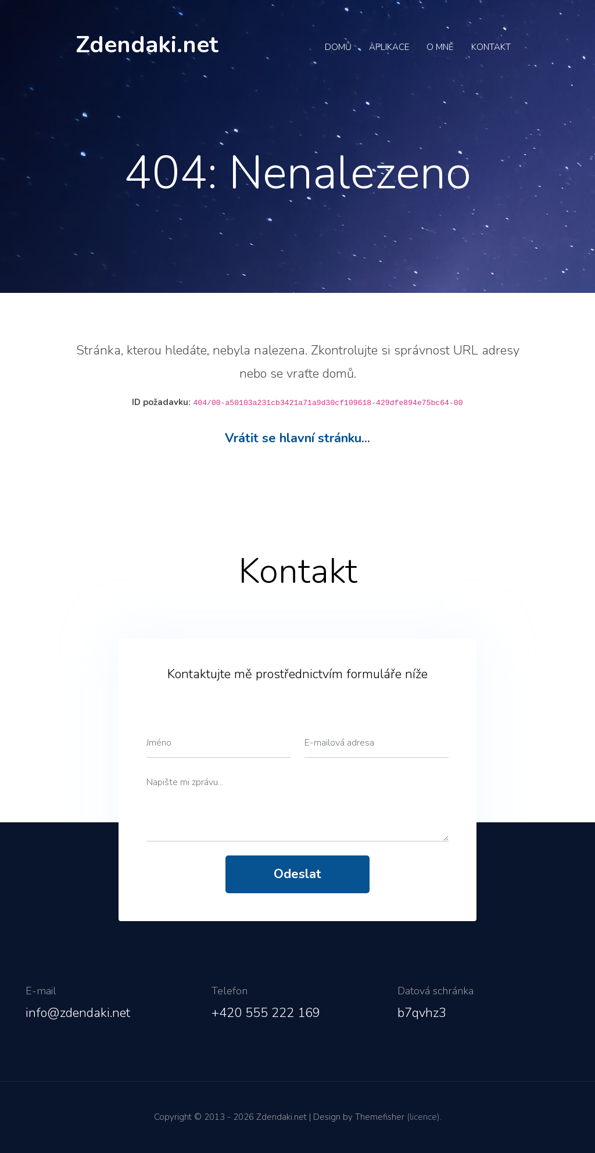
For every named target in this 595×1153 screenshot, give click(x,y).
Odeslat (297, 874)
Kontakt (491, 47)
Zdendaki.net (147, 44)
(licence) (423, 1117)
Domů (338, 47)
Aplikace (389, 47)
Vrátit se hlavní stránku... (297, 438)
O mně (440, 47)
